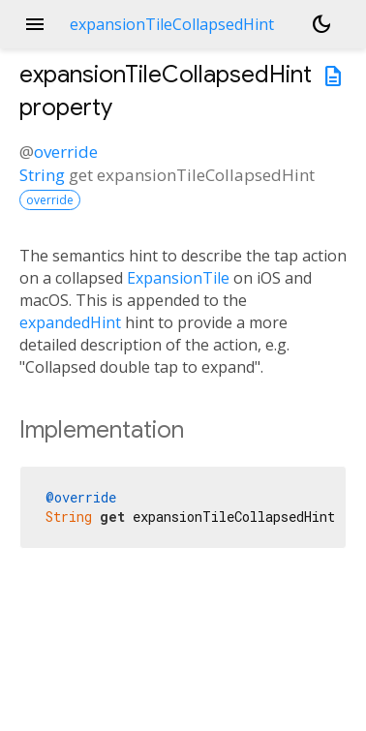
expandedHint (70, 322)
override (66, 151)
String (42, 175)
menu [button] (34, 24)
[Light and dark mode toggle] (321, 24)
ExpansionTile (178, 278)
